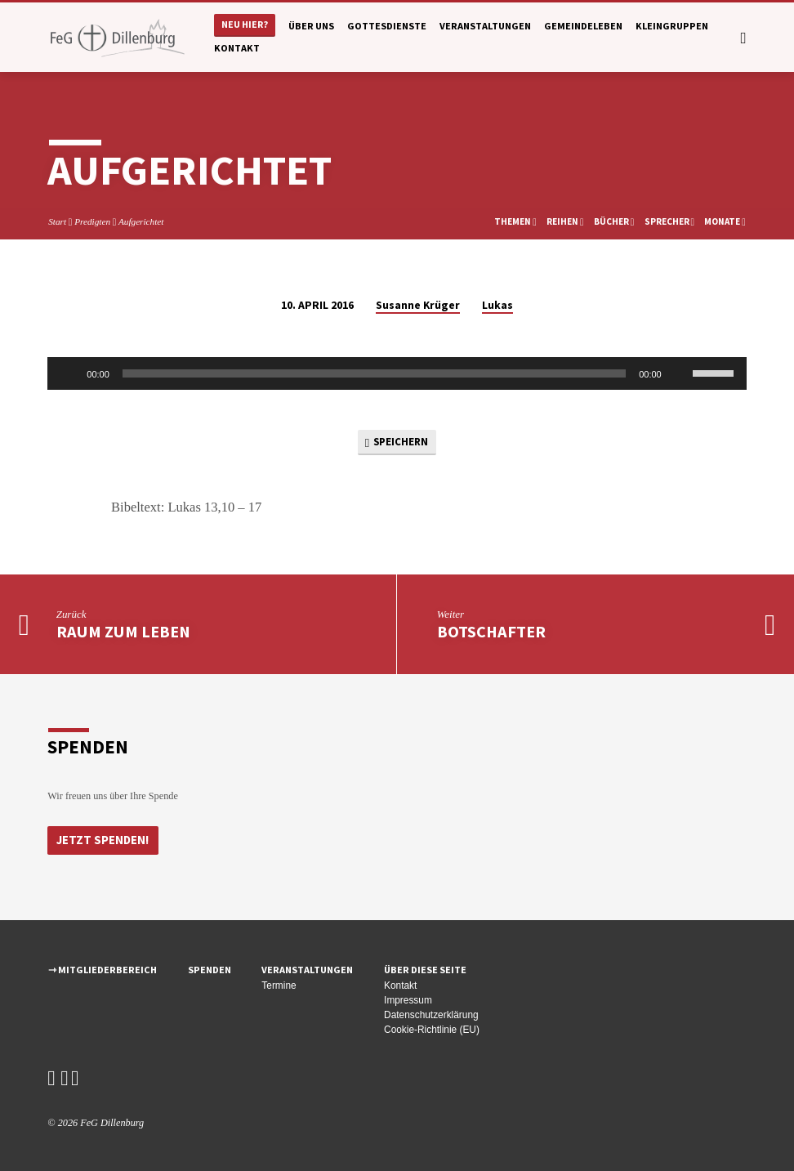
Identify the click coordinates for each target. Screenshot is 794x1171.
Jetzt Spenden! (101, 839)
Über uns (311, 26)
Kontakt (237, 48)
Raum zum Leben (123, 632)
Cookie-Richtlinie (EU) (432, 1029)
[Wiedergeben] (68, 373)
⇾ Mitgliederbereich (102, 969)
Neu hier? (244, 24)
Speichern (396, 442)
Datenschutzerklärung (431, 1015)
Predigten (92, 221)
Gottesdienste (386, 26)
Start (57, 221)
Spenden (209, 969)
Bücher (614, 221)
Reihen (565, 221)
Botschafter (491, 632)
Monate (725, 221)
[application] (396, 373)
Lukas (497, 305)
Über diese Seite (425, 969)
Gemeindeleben (583, 26)
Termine (278, 985)
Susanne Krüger (418, 305)
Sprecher (670, 221)
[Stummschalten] (679, 373)
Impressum (408, 1000)
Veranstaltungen (485, 26)
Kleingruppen (672, 26)
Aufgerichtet (140, 221)
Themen (515, 221)
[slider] (374, 373)
